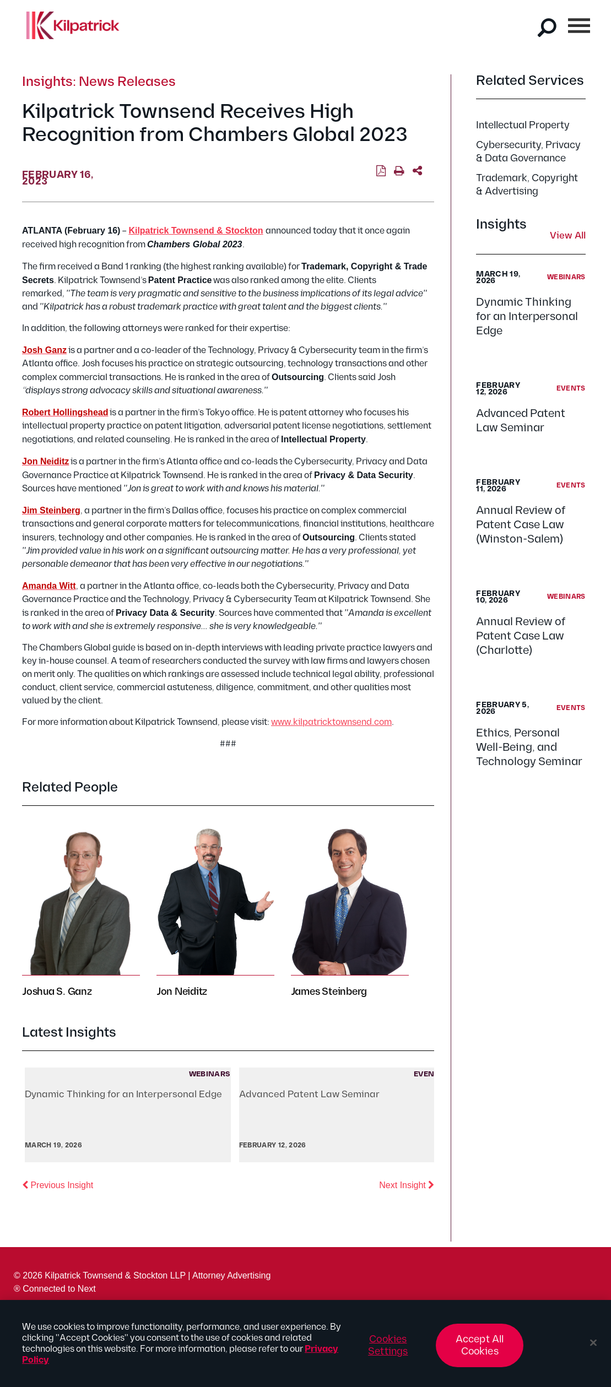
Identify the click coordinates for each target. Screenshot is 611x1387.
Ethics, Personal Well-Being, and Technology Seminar (529, 747)
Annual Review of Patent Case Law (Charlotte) (520, 636)
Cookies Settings (388, 1350)
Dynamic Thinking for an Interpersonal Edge (527, 317)
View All (568, 236)
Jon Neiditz (181, 992)
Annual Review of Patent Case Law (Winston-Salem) (520, 525)
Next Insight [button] (406, 1184)
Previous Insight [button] (57, 1184)
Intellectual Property (523, 125)
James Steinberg (329, 992)
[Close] (593, 1348)
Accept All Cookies (480, 1350)
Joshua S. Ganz (57, 992)
